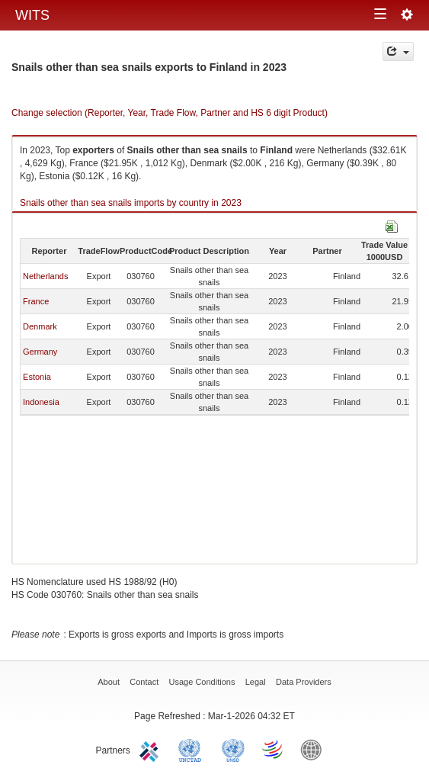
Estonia (37, 376)
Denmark (40, 326)
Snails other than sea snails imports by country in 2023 (131, 203)
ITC (151, 749)
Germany (40, 351)
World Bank (314, 749)
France (36, 301)
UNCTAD (193, 749)
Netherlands (45, 276)
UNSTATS (233, 749)
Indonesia (41, 401)
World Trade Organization (273, 749)
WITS (32, 15)
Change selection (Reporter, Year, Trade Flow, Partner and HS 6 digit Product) (169, 113)
